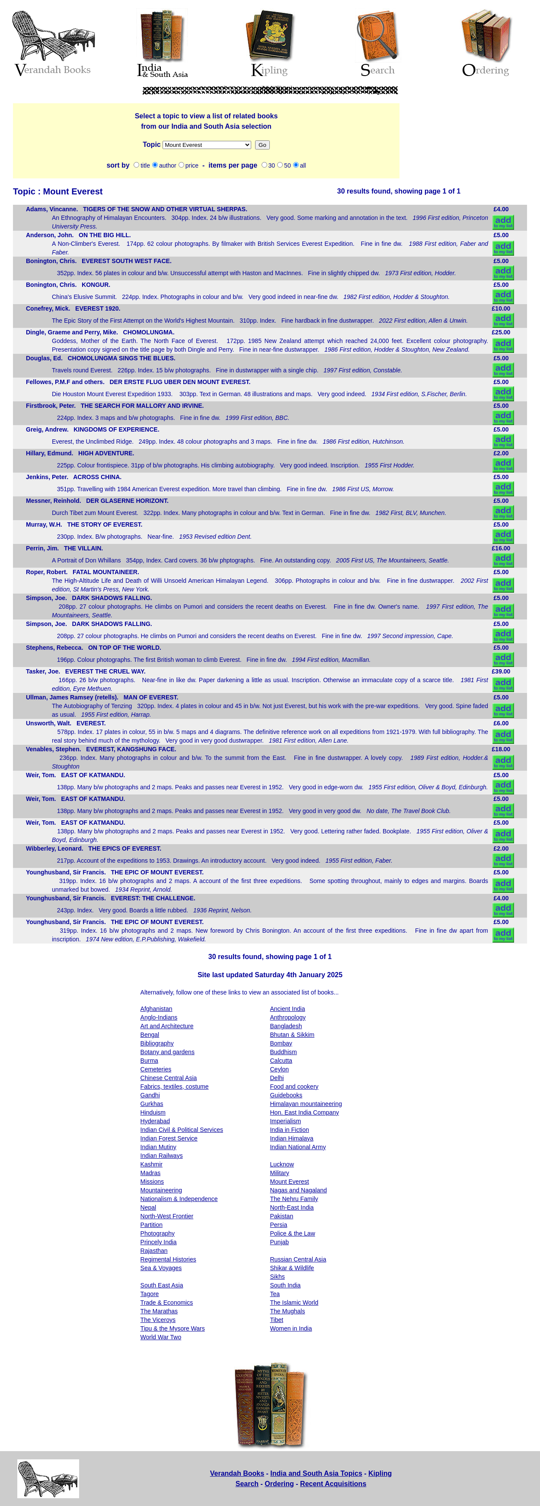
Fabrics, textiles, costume (175, 1086)
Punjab (279, 1242)
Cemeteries (156, 1069)
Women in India (291, 1328)
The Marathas (159, 1311)
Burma (149, 1060)
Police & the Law (292, 1233)
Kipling (380, 1473)
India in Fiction (289, 1129)
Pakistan (281, 1216)
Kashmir (152, 1164)
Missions (207, 145)
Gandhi (150, 1095)
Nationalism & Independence (179, 1198)
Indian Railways (162, 1155)
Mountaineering (161, 1190)
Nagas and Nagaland (298, 1190)
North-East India (291, 1207)
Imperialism (285, 1121)
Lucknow (282, 1164)
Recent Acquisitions (333, 1483)
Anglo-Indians (159, 1017)
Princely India (159, 1242)
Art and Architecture (167, 1026)
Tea (275, 1293)
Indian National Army (298, 1147)
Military (279, 1172)
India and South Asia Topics (316, 1473)
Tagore (150, 1293)
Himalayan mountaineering (306, 1103)
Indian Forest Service (169, 1138)
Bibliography (157, 1043)
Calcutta (281, 1060)
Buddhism (283, 1051)
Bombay (281, 1043)
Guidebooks (286, 1095)
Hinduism (153, 1112)
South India (285, 1285)
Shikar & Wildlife (292, 1268)
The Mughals (287, 1311)
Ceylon (279, 1069)
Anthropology (288, 1017)
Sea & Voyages (161, 1268)
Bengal (150, 1034)
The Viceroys (158, 1319)
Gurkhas (152, 1103)
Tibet (276, 1319)
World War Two (161, 1337)
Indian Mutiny (158, 1147)
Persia (278, 1224)
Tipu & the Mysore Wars (173, 1328)
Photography (158, 1233)
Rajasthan (154, 1250)
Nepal (149, 1207)
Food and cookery (294, 1086)
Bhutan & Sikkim (292, 1034)
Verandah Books (237, 1473)
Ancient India (287, 1008)
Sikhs (277, 1276)
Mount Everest (289, 1181)
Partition (152, 1224)
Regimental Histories (168, 1259)
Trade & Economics (167, 1302)
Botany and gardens (168, 1051)
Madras (151, 1172)
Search (247, 1483)
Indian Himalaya (291, 1138)
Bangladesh (286, 1026)
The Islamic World (294, 1302)
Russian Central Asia (298, 1259)
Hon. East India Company (304, 1112)
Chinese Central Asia (169, 1077)
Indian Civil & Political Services (182, 1129)
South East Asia (162, 1285)
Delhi (277, 1077)
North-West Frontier (167, 1216)
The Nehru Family (294, 1198)
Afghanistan (157, 1008)
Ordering (279, 1483)
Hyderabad (155, 1121)
